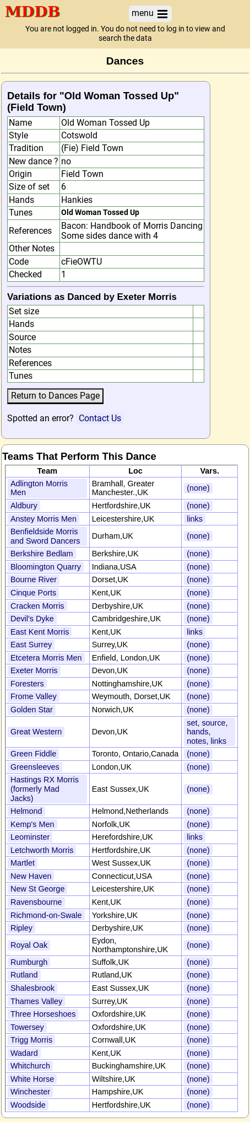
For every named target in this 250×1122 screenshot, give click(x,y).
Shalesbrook (32, 988)
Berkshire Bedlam (41, 553)
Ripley (21, 928)
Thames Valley (36, 1001)
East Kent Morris (39, 631)
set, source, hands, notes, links (207, 731)
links (195, 518)
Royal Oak (28, 945)
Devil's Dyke (32, 618)
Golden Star (31, 709)
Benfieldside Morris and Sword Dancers (45, 536)
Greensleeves (34, 767)
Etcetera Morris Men (46, 657)
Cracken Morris (37, 606)
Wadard (24, 1053)
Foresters (27, 683)
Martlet (22, 862)
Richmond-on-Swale (46, 915)
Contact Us (100, 418)
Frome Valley (33, 696)
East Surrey (31, 644)
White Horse (32, 1079)
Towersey (27, 1027)
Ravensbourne (36, 902)
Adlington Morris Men (39, 488)
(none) (198, 488)
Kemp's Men (32, 824)
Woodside (28, 1104)
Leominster (30, 837)
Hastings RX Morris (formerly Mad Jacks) (44, 788)
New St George (37, 888)
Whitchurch (30, 1065)
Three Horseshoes (42, 1014)
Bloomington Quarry (45, 566)
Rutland (24, 974)
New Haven (30, 876)
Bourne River (33, 579)
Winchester (30, 1091)
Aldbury (23, 505)
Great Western (36, 731)
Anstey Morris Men (43, 518)
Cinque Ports (33, 592)
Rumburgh (28, 962)
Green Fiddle (33, 753)
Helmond (26, 811)
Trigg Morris (31, 1039)
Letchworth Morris (41, 850)
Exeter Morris (34, 670)
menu (150, 13)
